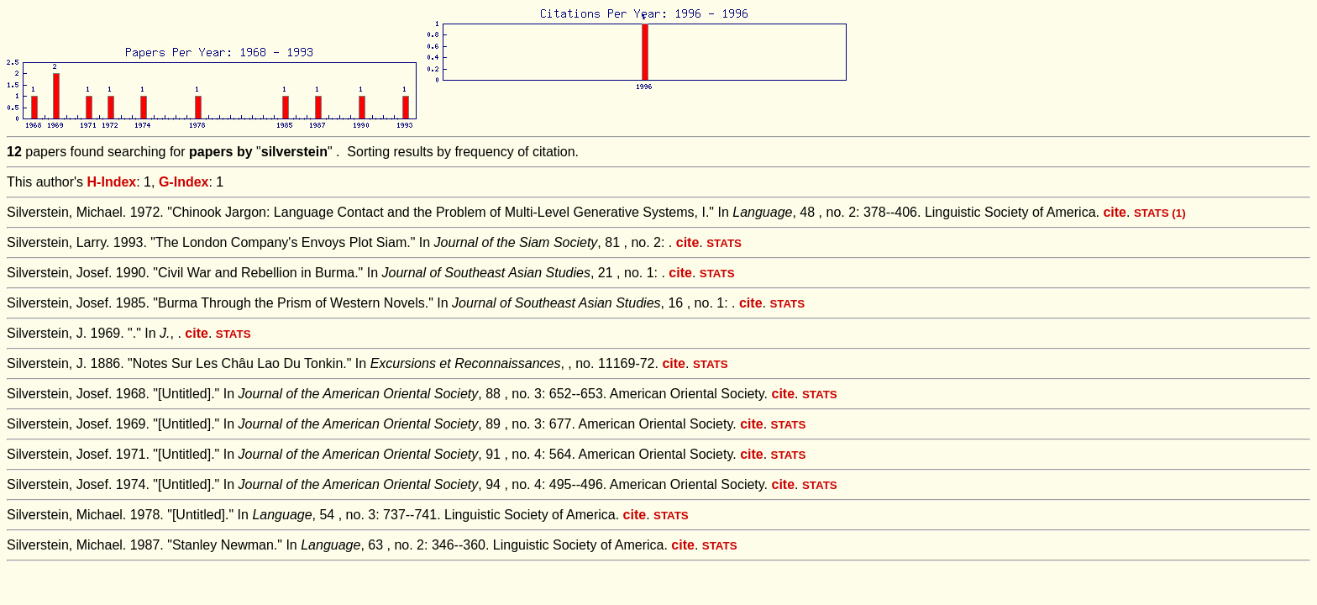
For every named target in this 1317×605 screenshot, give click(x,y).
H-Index (112, 182)
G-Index (184, 182)
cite (1114, 212)
